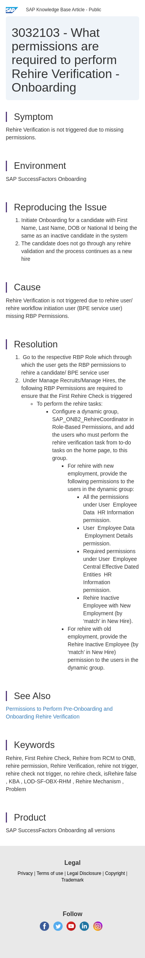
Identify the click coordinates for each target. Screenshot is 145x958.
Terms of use (50, 873)
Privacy (25, 873)
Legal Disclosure (84, 873)
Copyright (115, 873)
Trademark (72, 880)
